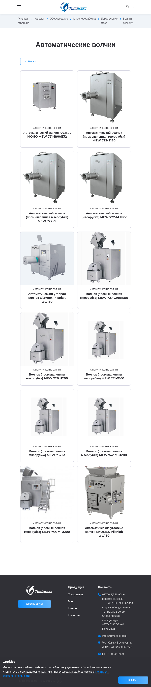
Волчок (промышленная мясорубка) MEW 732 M (47, 453)
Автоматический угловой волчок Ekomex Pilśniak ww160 (47, 298)
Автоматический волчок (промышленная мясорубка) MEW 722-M (47, 217)
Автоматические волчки (47, 128)
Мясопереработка (84, 19)
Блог (71, 602)
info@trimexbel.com (114, 636)
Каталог (39, 19)
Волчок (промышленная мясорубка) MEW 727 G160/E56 (104, 296)
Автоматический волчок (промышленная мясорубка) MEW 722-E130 (104, 136)
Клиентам (74, 615)
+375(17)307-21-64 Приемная (113, 627)
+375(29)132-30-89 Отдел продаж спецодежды (113, 616)
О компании (75, 595)
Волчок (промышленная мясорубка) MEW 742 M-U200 (104, 453)
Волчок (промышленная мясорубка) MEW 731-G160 (104, 376)
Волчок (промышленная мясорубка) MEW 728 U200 (47, 376)
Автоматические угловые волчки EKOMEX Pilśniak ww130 (104, 532)
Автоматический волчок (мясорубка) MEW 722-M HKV (104, 215)
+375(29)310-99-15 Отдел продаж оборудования (117, 605)
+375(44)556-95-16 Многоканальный (113, 597)
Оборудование (59, 19)
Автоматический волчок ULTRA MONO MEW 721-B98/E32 (47, 134)
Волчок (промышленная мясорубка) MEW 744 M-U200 (47, 530)
